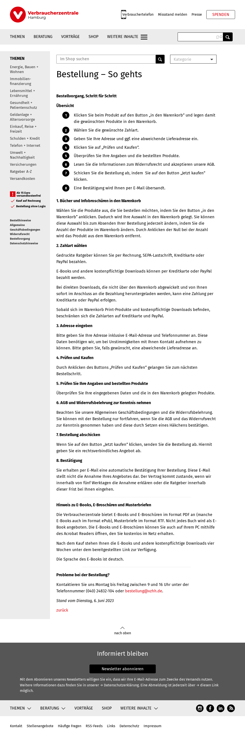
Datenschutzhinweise (24, 243)
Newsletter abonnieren (123, 668)
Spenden (220, 14)
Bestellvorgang (20, 238)
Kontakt (16, 726)
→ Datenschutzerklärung (119, 685)
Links (111, 726)
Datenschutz (129, 726)
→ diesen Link (207, 685)
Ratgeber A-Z (21, 171)
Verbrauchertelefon (138, 14)
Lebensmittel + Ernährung (22, 93)
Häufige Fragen (69, 726)
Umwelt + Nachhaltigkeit (22, 155)
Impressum (152, 726)
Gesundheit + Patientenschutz (23, 105)
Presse (197, 14)
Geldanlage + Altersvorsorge (22, 117)
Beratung (43, 36)
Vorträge (70, 36)
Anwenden (228, 36)
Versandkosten (22, 178)
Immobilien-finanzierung (20, 81)
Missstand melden (172, 14)
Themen (17, 36)
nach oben (122, 631)
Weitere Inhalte (122, 36)
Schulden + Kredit (25, 138)
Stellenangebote (40, 726)
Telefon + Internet (25, 145)
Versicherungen (23, 164)
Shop (93, 36)
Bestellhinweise (20, 220)
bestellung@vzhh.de (143, 591)
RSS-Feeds (94, 726)
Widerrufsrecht (20, 234)
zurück (62, 610)
